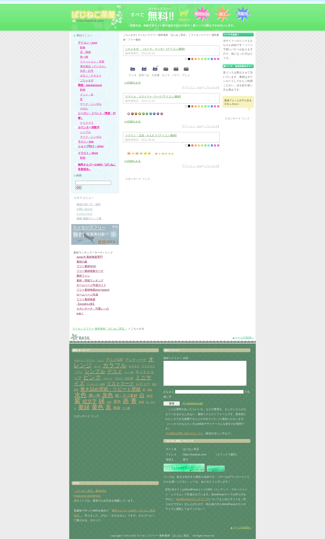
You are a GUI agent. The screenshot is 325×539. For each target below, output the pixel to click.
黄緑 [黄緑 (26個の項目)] (84, 407)
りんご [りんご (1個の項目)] (100, 360)
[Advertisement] (160, 210)
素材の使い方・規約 (88, 204)
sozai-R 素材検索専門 (89, 256)
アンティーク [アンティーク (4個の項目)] (135, 360)
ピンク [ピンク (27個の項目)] (92, 377)
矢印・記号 (86, 70)
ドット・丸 (86, 94)
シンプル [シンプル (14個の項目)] (95, 371)
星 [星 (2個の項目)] (144, 389)
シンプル (85, 132)
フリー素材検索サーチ (89, 271)
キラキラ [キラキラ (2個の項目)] (134, 366)
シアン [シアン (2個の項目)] (78, 372)
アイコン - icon (193, 87)
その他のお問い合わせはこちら (184, 433)
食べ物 (84, 56)
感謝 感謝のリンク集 (89, 218)
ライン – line (86, 141)
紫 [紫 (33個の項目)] (77, 400)
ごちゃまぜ (211, 87)
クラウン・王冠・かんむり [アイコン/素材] (151, 135)
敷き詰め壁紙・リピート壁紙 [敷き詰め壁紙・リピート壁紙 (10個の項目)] (110, 389)
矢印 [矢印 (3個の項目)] (149, 395)
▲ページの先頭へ (243, 337)
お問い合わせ (84, 209)
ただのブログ (84, 213)
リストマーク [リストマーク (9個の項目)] (120, 383)
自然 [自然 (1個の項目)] (109, 402)
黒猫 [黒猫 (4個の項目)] (116, 408)
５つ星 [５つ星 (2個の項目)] (126, 408)
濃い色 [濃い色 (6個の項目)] (94, 395)
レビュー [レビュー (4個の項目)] (143, 384)
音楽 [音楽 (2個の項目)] (141, 401)
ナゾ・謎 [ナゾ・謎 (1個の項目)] (128, 372)
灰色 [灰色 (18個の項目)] (107, 395)
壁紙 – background (90, 85)
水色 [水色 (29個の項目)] (80, 394)
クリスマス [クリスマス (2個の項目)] (148, 366)
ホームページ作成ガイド (91, 285)
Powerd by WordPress (87, 495)
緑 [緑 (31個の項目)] (102, 400)
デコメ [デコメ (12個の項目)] (114, 371)
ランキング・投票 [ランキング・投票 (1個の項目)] (96, 384)
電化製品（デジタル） (93, 66)
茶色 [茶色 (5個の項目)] (117, 402)
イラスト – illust (88, 153)
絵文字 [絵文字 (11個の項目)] (89, 401)
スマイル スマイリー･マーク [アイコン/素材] (153, 96)
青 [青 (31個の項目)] (134, 400)
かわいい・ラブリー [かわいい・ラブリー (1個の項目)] (84, 360)
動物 (82, 47)
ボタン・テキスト (91, 75)
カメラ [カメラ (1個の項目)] (97, 366)
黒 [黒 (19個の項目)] (108, 407)
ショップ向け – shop (91, 146)
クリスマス (86, 122)
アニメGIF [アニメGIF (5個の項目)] (114, 360)
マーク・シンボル (91, 104)
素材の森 (81, 261)
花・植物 (85, 52)
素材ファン (83, 275)
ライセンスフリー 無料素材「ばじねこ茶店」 (99, 328)
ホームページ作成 (87, 294)
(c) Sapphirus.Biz (193, 403)
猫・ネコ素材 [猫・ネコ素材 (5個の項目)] (126, 396)
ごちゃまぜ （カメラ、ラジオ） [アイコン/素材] (155, 48)
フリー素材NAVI (86, 266)
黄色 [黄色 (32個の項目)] (98, 407)
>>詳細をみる (132, 82)
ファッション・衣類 (92, 61)
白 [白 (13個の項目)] (141, 395)
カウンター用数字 (88, 127)
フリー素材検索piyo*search (92, 289)
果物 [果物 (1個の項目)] (149, 390)
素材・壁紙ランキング (89, 280)
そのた (84, 108)
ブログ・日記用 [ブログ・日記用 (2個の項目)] (123, 378)
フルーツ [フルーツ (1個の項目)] (107, 378)
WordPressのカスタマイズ (192, 499)
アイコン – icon (87, 42)
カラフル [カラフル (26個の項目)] (115, 365)
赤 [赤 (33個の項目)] (126, 400)
